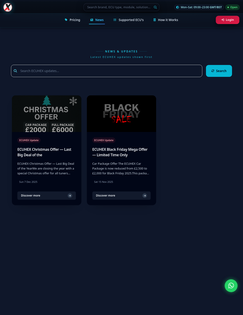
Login (227, 20)
